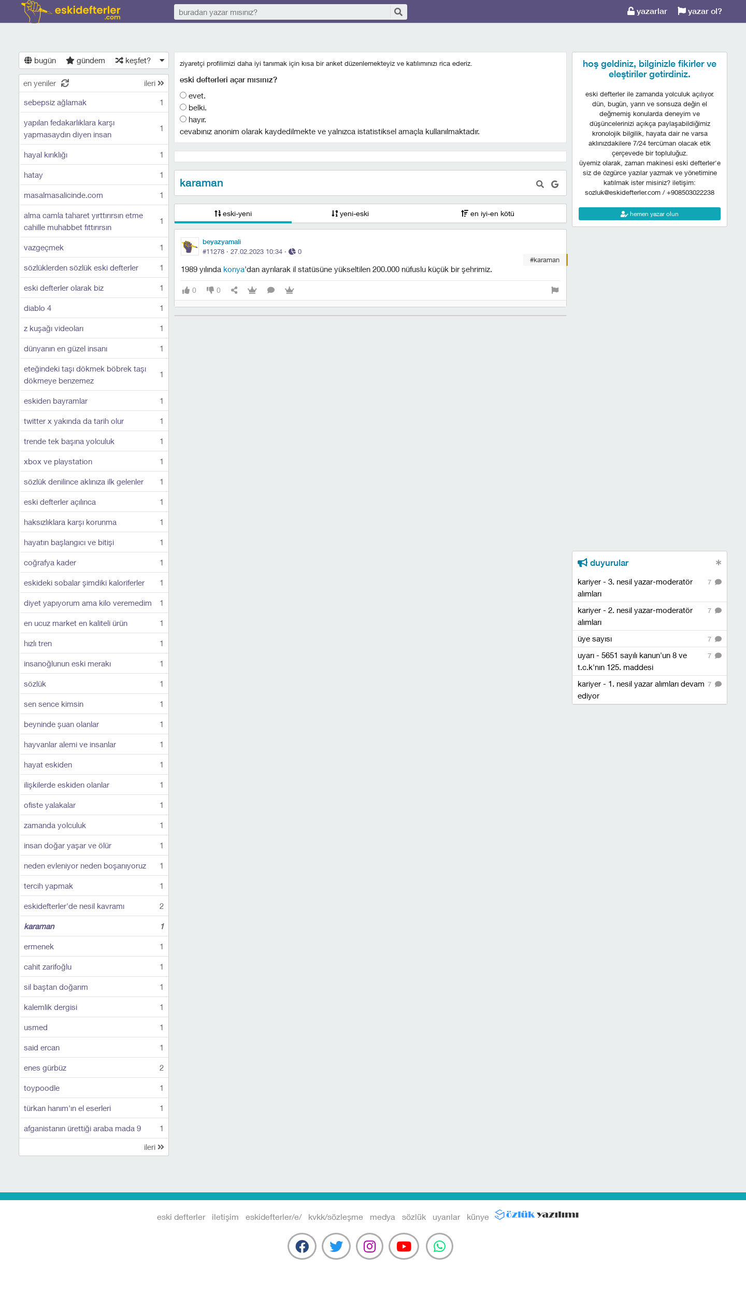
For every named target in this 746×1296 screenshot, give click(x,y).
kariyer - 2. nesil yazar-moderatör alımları (650, 615)
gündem (85, 60)
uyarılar (446, 1216)
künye (478, 1216)
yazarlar (647, 11)
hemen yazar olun (650, 214)
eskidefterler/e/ (274, 1216)
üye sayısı (650, 639)
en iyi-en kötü (487, 213)
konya (234, 269)
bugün (40, 60)
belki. (193, 107)
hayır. (193, 119)
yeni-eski (350, 213)
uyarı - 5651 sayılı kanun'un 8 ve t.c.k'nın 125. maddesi (650, 661)
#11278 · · (252, 251)
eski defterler (71, 11)
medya (382, 1216)
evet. (193, 95)
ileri (154, 83)
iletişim (225, 1216)
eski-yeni (233, 213)
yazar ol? (700, 11)
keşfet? (133, 60)
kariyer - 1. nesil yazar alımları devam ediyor (650, 689)
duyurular (603, 563)
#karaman (545, 259)
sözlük (414, 1216)
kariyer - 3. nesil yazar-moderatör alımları (650, 587)
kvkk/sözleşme (335, 1216)
